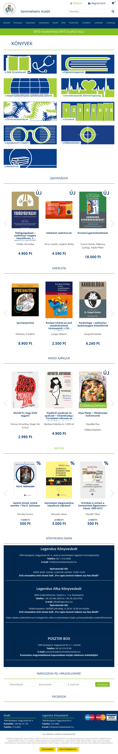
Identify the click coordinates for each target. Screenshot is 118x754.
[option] (25, 221)
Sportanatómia (25, 322)
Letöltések (98, 23)
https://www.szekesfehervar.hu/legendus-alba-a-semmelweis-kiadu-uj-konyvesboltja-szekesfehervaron (59, 617)
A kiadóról (86, 23)
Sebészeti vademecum (59, 232)
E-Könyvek (18, 23)
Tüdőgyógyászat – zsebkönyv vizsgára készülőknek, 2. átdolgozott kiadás (25, 236)
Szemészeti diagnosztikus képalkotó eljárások (59, 504)
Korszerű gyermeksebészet (93, 232)
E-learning (111, 23)
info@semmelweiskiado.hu (63, 562)
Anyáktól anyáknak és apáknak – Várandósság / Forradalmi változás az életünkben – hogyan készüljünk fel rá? (59, 418)
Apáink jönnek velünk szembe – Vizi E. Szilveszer (25, 504)
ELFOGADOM (47, 749)
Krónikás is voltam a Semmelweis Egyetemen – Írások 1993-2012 (93, 505)
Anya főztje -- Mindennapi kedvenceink (92, 414)
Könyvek (6, 23)
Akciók (55, 23)
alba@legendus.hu (63, 601)
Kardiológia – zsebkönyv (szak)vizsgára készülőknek (92, 324)
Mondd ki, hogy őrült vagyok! (25, 414)
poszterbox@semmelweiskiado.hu (63, 651)
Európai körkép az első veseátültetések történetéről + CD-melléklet (59, 326)
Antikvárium (44, 23)
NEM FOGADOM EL (67, 749)
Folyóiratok (30, 23)
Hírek (63, 23)
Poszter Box (73, 23)
